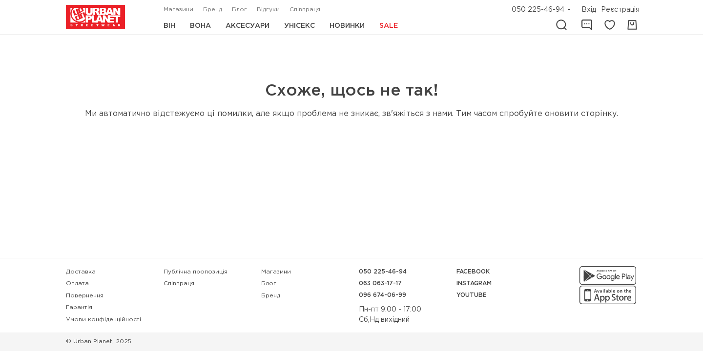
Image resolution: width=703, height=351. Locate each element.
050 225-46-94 (538, 10)
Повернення (84, 295)
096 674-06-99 (382, 295)
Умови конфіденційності (103, 319)
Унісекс (299, 26)
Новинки (347, 26)
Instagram (474, 283)
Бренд (212, 9)
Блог (239, 9)
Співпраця (304, 9)
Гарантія (79, 307)
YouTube (471, 295)
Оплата (77, 283)
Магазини (178, 9)
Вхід (588, 10)
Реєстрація (620, 10)
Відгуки (268, 9)
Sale (388, 26)
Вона (200, 26)
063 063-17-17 (380, 283)
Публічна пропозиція (195, 271)
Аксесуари (247, 26)
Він (169, 26)
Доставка (81, 271)
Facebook (473, 271)
